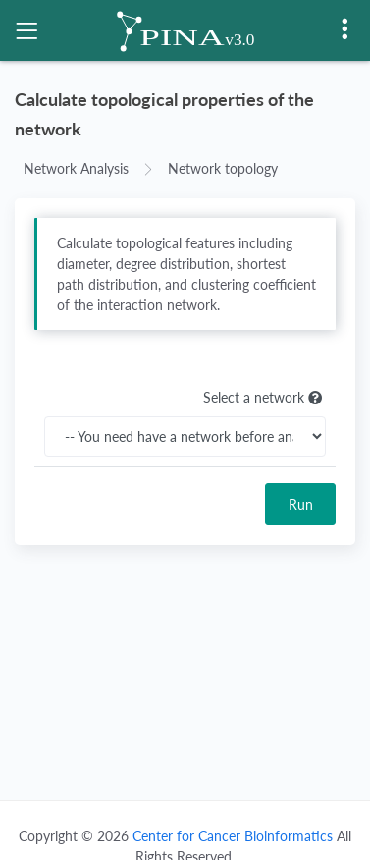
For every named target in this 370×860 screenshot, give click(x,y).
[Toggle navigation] (26, 30)
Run (301, 504)
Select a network (264, 397)
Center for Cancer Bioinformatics (232, 836)
